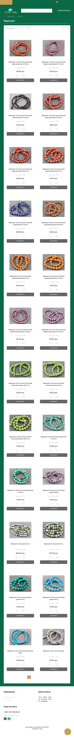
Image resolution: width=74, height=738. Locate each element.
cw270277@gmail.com (11, 715)
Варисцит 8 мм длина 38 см (53, 544)
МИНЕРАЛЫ (11, 16)
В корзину (20, 80)
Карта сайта (7, 700)
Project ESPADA (44, 727)
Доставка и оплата (9, 697)
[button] (31, 2)
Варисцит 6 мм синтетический (53, 651)
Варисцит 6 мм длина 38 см (20, 544)
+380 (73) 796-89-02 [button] (12, 712)
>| (44, 677)
